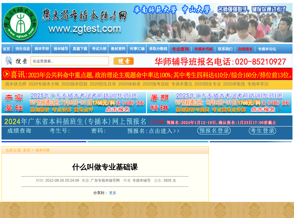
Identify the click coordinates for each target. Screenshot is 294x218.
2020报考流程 (156, 83)
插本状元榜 (15, 83)
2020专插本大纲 (43, 83)
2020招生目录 (103, 83)
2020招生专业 (208, 83)
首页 (26, 150)
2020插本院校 (74, 83)
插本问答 (42, 150)
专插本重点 (181, 83)
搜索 (123, 61)
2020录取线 (234, 83)
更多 (112, 193)
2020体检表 (129, 83)
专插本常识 (258, 83)
